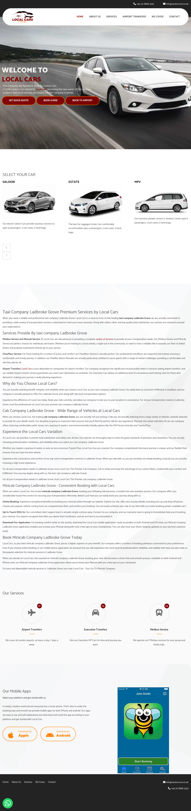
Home (80, 17)
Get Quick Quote (17, 100)
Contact (174, 17)
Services (111, 17)
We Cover (158, 17)
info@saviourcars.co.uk (177, 4)
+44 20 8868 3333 (145, 4)
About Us (95, 17)
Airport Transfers (134, 17)
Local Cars (26, 369)
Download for (20, 734)
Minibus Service (159, 629)
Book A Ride (49, 100)
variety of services (104, 339)
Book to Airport (81, 100)
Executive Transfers (95, 629)
